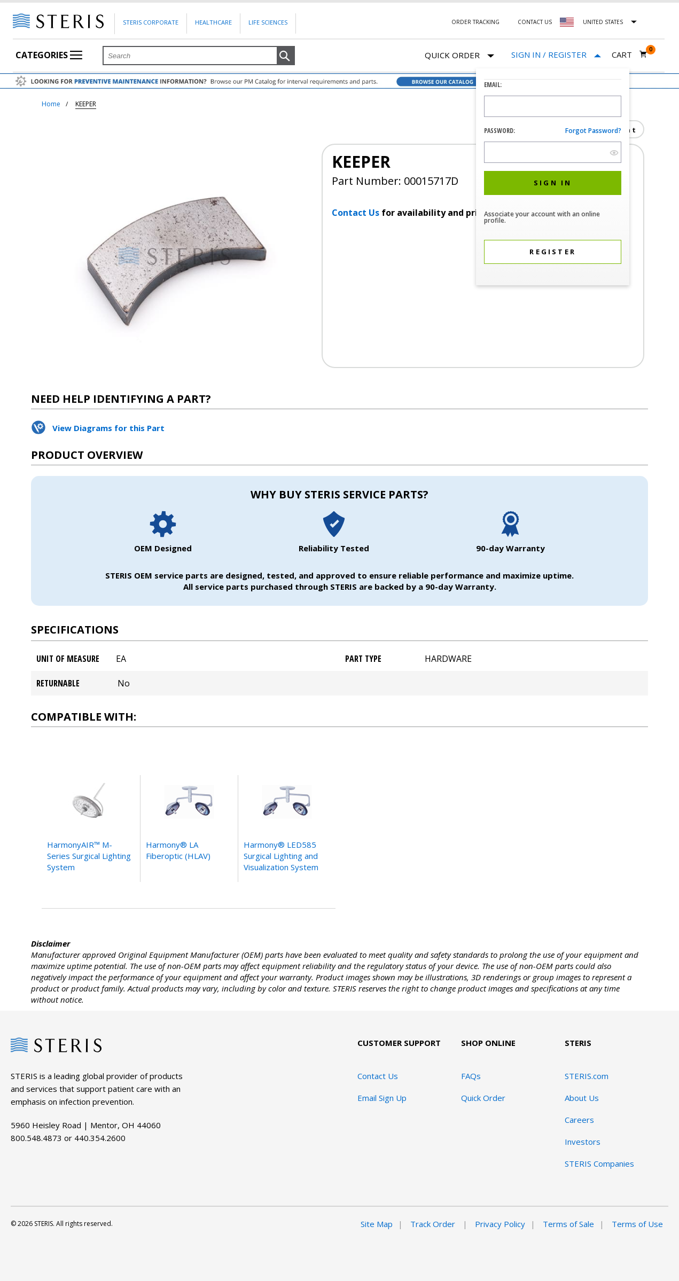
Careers (579, 1119)
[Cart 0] (629, 54)
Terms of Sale (568, 1223)
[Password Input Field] (552, 152)
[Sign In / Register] (556, 55)
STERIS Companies (599, 1163)
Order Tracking (475, 22)
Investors (582, 1141)
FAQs (471, 1076)
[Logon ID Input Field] (552, 106)
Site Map (377, 1223)
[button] (286, 56)
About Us (582, 1097)
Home (51, 103)
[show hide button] (614, 152)
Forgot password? (593, 130)
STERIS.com (586, 1076)
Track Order (433, 1223)
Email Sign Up (382, 1097)
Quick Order (459, 55)
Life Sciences (267, 22)
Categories (48, 55)
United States (603, 22)
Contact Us (535, 22)
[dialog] (552, 178)
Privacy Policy (500, 1223)
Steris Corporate (150, 22)
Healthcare (213, 22)
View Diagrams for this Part (108, 428)
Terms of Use (637, 1223)
